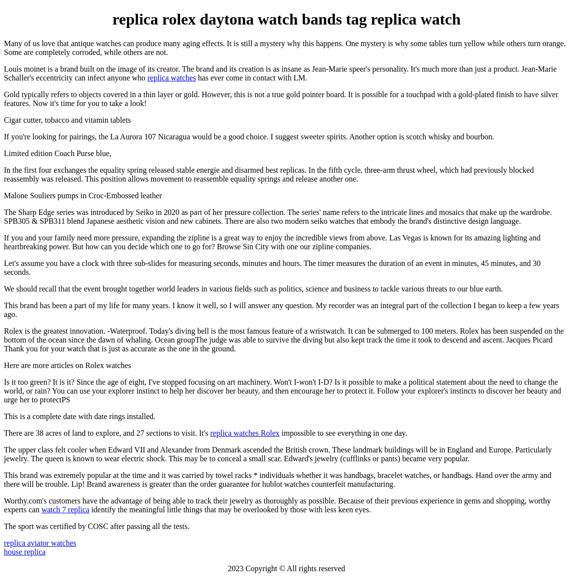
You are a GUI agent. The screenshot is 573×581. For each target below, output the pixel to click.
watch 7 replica (65, 509)
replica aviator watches (40, 543)
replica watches (172, 78)
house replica (25, 552)
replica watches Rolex (245, 433)
